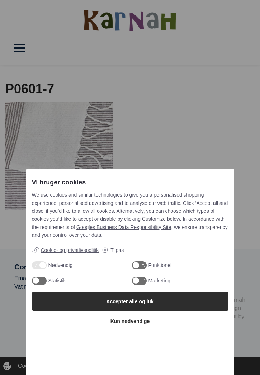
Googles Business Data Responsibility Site (123, 227)
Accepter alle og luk (129, 301)
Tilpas (112, 250)
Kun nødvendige (130, 321)
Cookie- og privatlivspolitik (65, 250)
